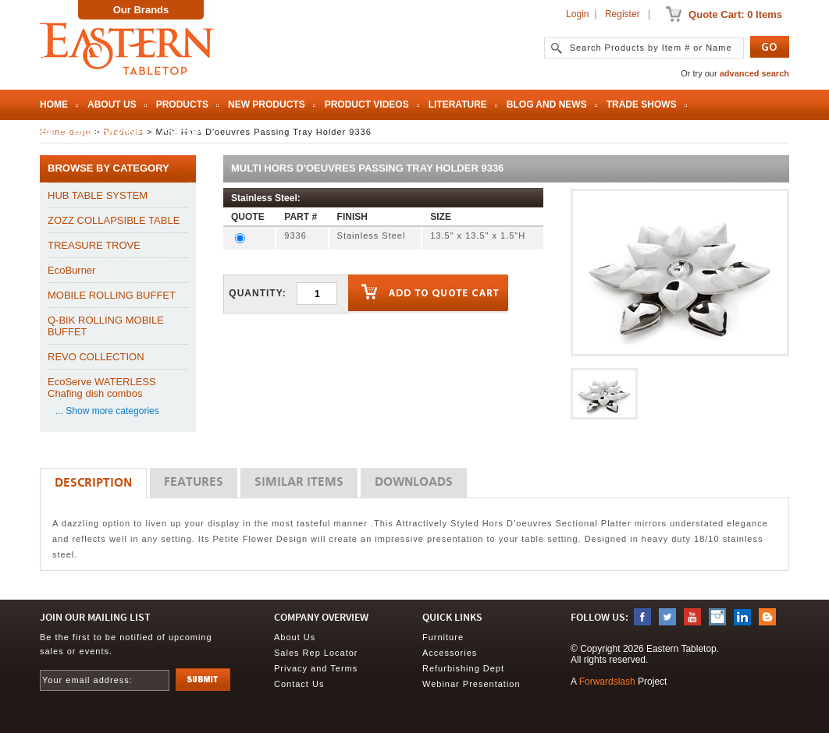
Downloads (414, 482)
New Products (266, 104)
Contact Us (299, 684)
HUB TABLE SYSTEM (98, 195)
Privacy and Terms (316, 668)
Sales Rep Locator (90, 134)
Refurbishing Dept (463, 668)
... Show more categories (107, 410)
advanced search (754, 73)
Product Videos (367, 104)
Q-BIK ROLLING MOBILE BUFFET (106, 326)
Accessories (449, 652)
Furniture (443, 637)
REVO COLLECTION (96, 357)
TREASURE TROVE (94, 245)
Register (622, 14)
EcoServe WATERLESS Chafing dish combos (102, 387)
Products (182, 104)
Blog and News (547, 104)
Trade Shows (642, 104)
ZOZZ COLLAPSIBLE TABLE (114, 220)
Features (193, 482)
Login (577, 14)
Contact (182, 134)
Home (54, 104)
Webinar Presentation (471, 684)
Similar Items (298, 482)
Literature (458, 104)
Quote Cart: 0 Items (735, 14)
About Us (112, 104)
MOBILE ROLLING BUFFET (112, 295)
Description (93, 483)
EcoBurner (71, 270)
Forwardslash (607, 681)
